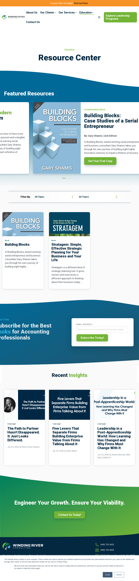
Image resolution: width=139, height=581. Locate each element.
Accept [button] (107, 575)
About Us (31, 12)
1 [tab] (63, 179)
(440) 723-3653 (107, 544)
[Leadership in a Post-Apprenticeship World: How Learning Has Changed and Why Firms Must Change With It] (114, 405)
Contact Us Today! (69, 514)
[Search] (99, 17)
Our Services (68, 12)
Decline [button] (119, 575)
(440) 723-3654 (107, 550)
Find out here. (81, 3)
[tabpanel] (69, 138)
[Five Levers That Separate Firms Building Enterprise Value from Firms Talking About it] (69, 405)
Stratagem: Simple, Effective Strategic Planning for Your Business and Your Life (66, 252)
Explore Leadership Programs (118, 17)
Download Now (76, 163)
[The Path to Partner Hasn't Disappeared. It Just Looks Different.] (24, 405)
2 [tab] (68, 179)
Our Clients (48, 12)
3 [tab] (74, 179)
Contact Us (33, 22)
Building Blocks (17, 244)
